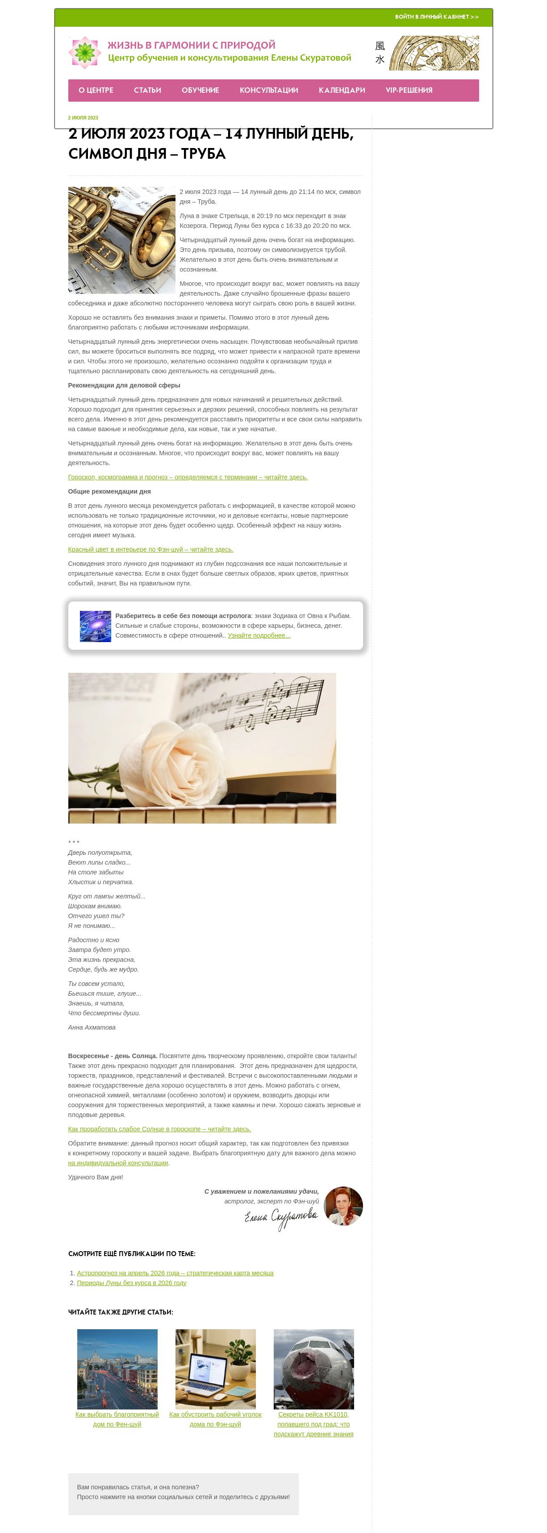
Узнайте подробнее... (259, 635)
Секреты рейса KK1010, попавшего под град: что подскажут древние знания (313, 1424)
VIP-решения (409, 90)
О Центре (96, 90)
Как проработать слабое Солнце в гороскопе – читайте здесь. (159, 1129)
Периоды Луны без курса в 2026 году (132, 1282)
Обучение (200, 90)
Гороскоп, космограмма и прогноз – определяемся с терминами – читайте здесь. (188, 477)
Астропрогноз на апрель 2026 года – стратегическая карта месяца (175, 1273)
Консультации (269, 90)
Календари (342, 90)
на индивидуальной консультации (118, 1162)
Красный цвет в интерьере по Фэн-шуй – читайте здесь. (151, 549)
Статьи (147, 90)
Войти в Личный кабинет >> (437, 17)
